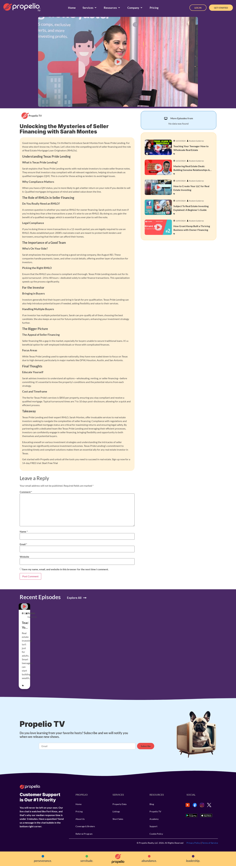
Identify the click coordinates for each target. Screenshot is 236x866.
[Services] (89, 8)
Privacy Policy (193, 842)
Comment (26, 492)
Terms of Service (210, 842)
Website (24, 556)
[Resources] (112, 8)
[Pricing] (154, 8)
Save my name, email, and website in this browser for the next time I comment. (65, 569)
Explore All (74, 597)
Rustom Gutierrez (196, 141)
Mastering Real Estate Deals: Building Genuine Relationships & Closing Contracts (191, 170)
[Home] (71, 8)
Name (24, 531)
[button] (118, 62)
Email (23, 544)
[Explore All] (85, 598)
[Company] (135, 8)
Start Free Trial (50, 462)
